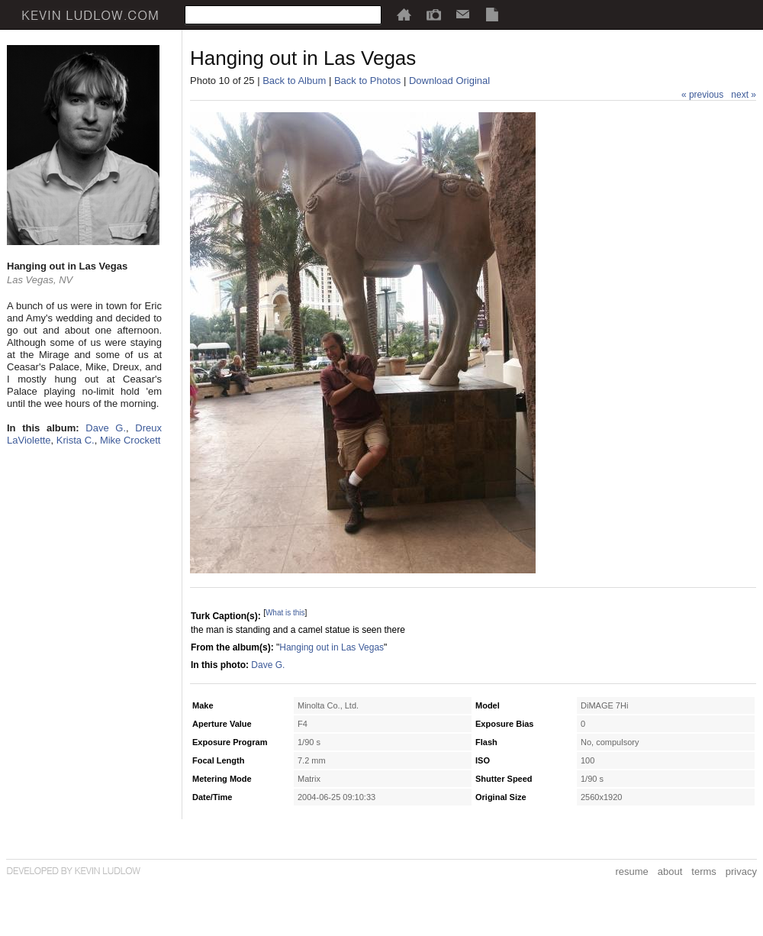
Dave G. (105, 428)
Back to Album (294, 80)
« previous (702, 94)
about (670, 871)
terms (703, 871)
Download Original (449, 80)
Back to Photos (367, 80)
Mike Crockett (130, 440)
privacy (741, 871)
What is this (285, 612)
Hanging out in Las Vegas (331, 647)
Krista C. (75, 440)
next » (743, 94)
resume (631, 871)
